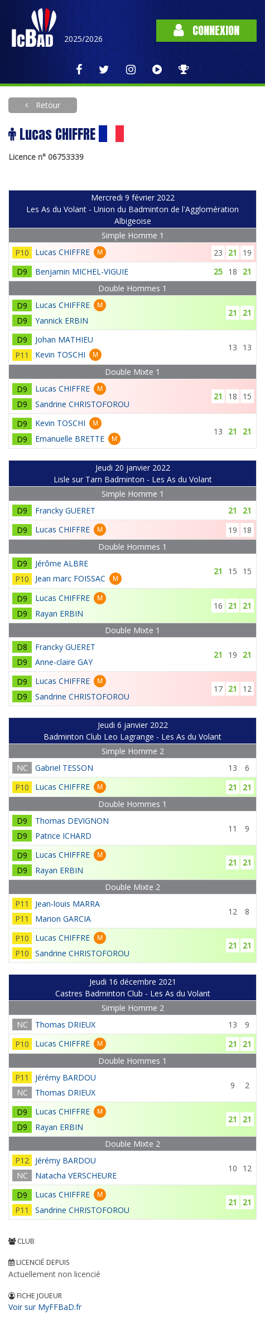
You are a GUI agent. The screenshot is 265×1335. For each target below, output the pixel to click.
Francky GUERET (65, 510)
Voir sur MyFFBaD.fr (44, 1307)
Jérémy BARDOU (65, 1077)
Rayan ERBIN (59, 613)
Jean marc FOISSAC (70, 578)
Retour (46, 105)
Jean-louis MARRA (67, 903)
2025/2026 (83, 38)
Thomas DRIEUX (65, 1024)
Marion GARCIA (63, 918)
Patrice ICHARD (63, 835)
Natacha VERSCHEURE (76, 1175)
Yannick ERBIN (61, 320)
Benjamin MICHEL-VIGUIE (81, 271)
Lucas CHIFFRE (62, 252)
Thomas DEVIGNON (72, 820)
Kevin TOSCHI (60, 354)
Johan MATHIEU (64, 339)
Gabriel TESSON (64, 767)
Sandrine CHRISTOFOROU (82, 404)
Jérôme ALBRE (61, 563)
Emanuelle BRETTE (69, 438)
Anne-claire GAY (64, 662)
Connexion (206, 30)
